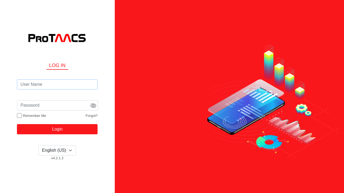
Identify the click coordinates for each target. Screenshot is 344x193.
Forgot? (92, 116)
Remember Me (34, 116)
